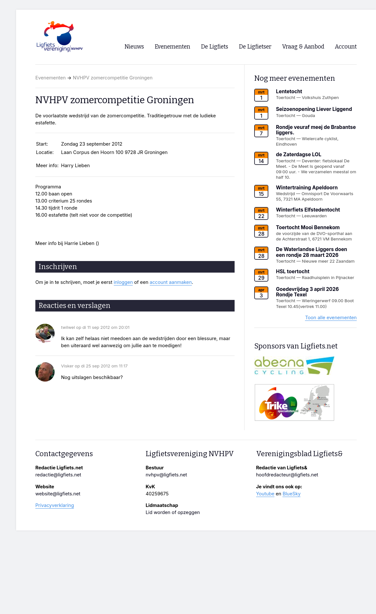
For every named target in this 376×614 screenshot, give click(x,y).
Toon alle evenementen (331, 318)
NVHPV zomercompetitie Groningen (113, 78)
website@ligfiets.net (57, 494)
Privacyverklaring (54, 505)
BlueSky (291, 494)
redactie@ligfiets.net (58, 475)
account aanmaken (171, 282)
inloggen (123, 282)
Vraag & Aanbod (303, 46)
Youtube (265, 494)
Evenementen (50, 78)
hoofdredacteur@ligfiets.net (287, 475)
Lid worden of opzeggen (173, 512)
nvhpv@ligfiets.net (166, 475)
